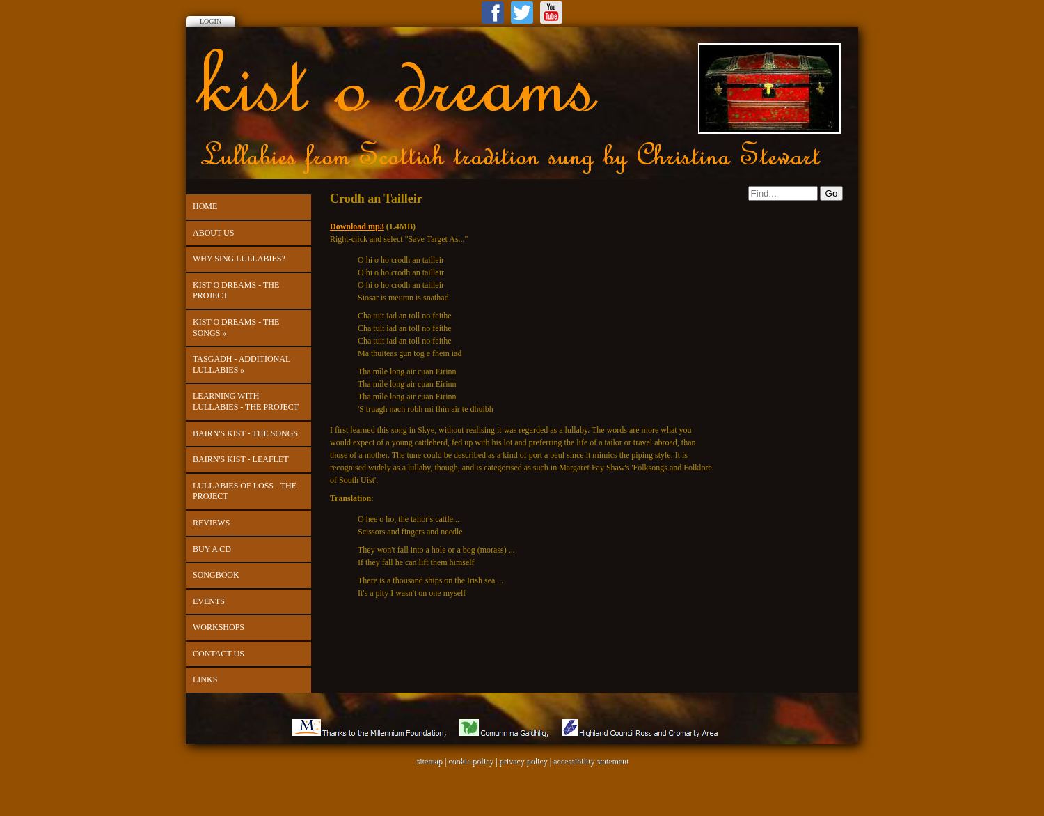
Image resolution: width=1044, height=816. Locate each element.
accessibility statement (590, 761)
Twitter (522, 12)
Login (210, 21)
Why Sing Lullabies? (239, 258)
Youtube (551, 12)
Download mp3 (357, 226)
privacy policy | (526, 761)
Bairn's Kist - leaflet (241, 459)
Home (205, 206)
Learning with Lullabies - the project (246, 401)
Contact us (218, 654)
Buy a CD (212, 549)
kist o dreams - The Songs (236, 327)
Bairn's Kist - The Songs (245, 433)
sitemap (429, 761)
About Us (213, 233)
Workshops (218, 627)
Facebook (493, 12)
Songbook (216, 575)
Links (205, 679)
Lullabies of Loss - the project (244, 491)
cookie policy (470, 761)
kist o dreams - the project (236, 290)
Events (209, 601)
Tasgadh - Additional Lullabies (241, 364)
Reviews (211, 523)
